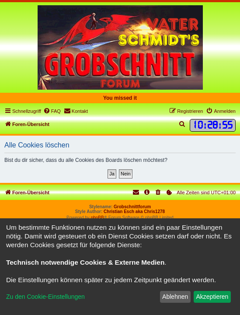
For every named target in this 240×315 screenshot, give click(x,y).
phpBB (97, 217)
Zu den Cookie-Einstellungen (45, 296)
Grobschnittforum (132, 206)
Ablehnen (175, 296)
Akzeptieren (212, 296)
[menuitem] (52, 111)
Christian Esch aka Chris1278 (134, 211)
